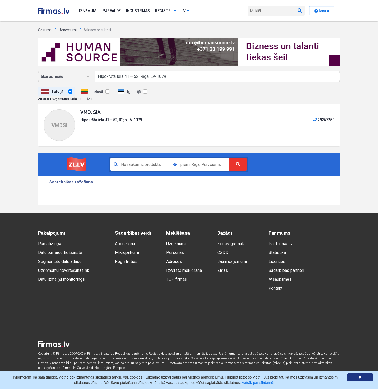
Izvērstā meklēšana (184, 270)
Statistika (277, 252)
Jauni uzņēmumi (232, 261)
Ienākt (321, 11)
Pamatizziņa (49, 243)
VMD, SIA (90, 112)
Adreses (174, 261)
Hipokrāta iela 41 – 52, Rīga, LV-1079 (111, 120)
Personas (175, 252)
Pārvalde (112, 11)
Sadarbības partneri (286, 270)
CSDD (222, 252)
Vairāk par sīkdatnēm (259, 383)
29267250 (323, 120)
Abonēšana (125, 243)
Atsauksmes (280, 279)
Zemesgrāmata (231, 243)
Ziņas (222, 270)
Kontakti (276, 288)
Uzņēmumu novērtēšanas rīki (64, 270)
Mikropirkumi (127, 252)
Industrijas (138, 11)
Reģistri (165, 11)
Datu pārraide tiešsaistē (60, 252)
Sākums (45, 30)
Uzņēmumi (87, 11)
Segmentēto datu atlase (60, 261)
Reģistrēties (126, 261)
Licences (277, 261)
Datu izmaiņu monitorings (61, 279)
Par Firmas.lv (280, 243)
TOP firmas (176, 279)
